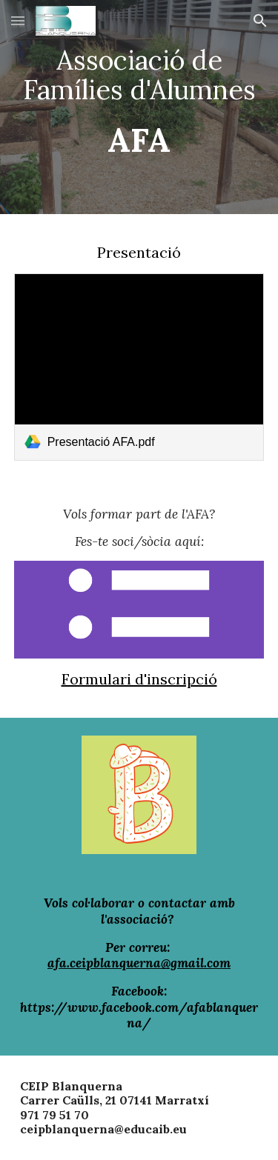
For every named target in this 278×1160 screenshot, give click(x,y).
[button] (18, 20)
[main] (139, 107)
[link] (139, 367)
